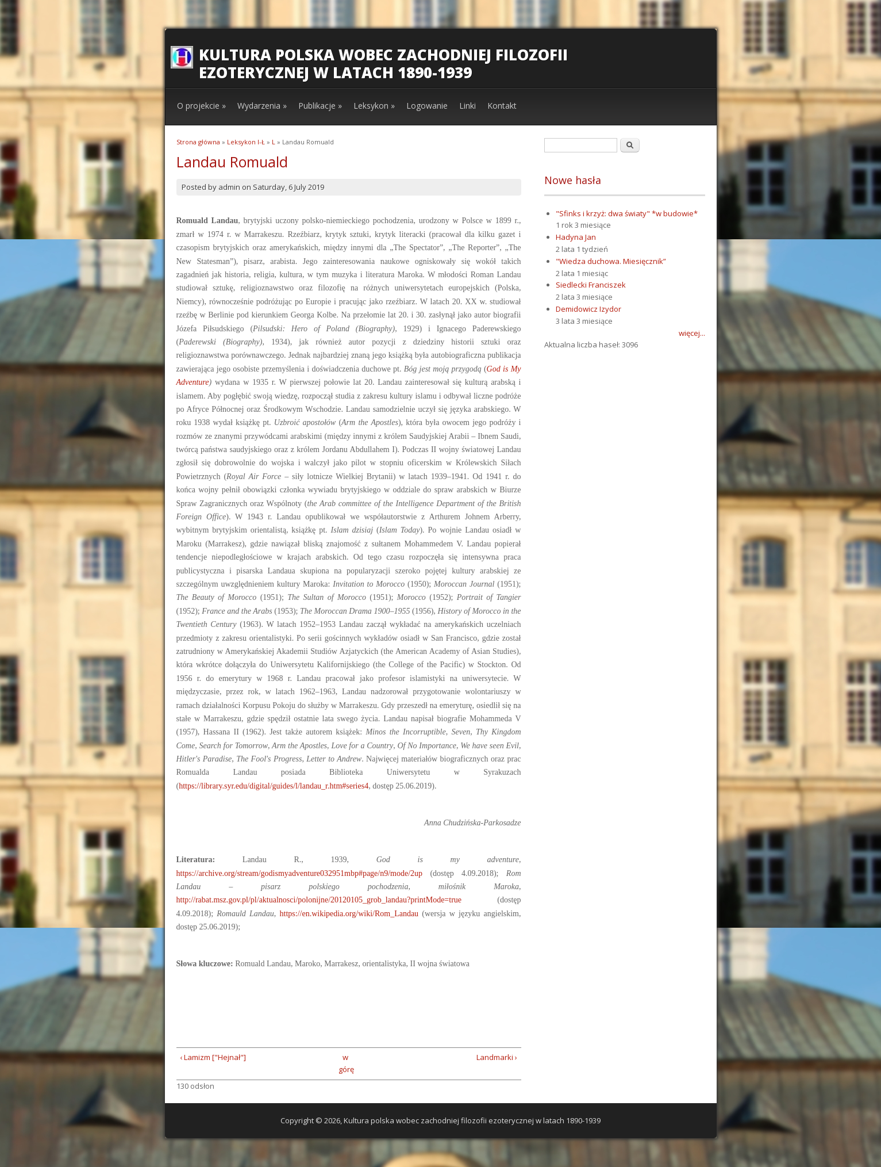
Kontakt (502, 105)
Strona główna (198, 141)
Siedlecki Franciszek (591, 285)
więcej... (692, 333)
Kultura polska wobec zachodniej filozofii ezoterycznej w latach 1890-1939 (383, 63)
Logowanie (427, 105)
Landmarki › (496, 1057)
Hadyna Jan (576, 237)
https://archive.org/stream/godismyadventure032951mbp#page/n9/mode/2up (299, 873)
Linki (467, 105)
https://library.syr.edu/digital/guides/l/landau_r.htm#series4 (273, 786)
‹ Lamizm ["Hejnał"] (213, 1057)
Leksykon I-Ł (246, 141)
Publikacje (320, 105)
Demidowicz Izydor (588, 309)
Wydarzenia (262, 105)
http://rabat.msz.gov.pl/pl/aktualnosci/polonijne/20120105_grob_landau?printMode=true (319, 900)
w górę (345, 1063)
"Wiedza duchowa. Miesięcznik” (611, 261)
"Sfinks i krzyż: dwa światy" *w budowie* (627, 213)
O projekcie (201, 105)
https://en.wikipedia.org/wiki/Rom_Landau (349, 913)
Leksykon (374, 105)
